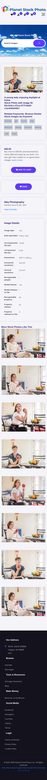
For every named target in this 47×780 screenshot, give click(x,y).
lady (32, 121)
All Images (9, 669)
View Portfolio (10, 209)
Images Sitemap (22, 767)
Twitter (8, 723)
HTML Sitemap (38, 767)
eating (38, 127)
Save (23, 187)
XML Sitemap (8, 767)
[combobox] (23, 43)
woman (28, 127)
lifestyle (8, 127)
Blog (7, 686)
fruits (14, 133)
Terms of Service (12, 740)
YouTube (9, 719)
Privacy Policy (10, 744)
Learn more (17, 160)
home (24, 121)
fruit (6, 133)
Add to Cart (23, 170)
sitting (18, 127)
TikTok (7, 728)
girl (16, 121)
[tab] (23, 774)
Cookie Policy (10, 748)
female (8, 121)
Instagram (9, 714)
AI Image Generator (13, 681)
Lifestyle (8, 665)
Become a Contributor (15, 698)
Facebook (9, 710)
